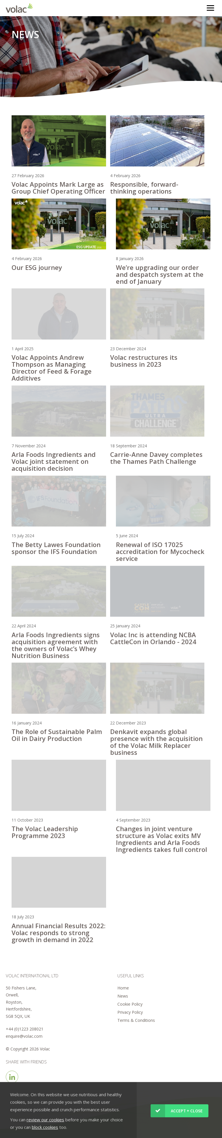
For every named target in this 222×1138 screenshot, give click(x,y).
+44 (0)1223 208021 (24, 1029)
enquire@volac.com (24, 1036)
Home (123, 988)
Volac (21, 8)
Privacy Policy (130, 1012)
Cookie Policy (130, 1004)
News (122, 996)
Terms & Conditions (136, 1020)
